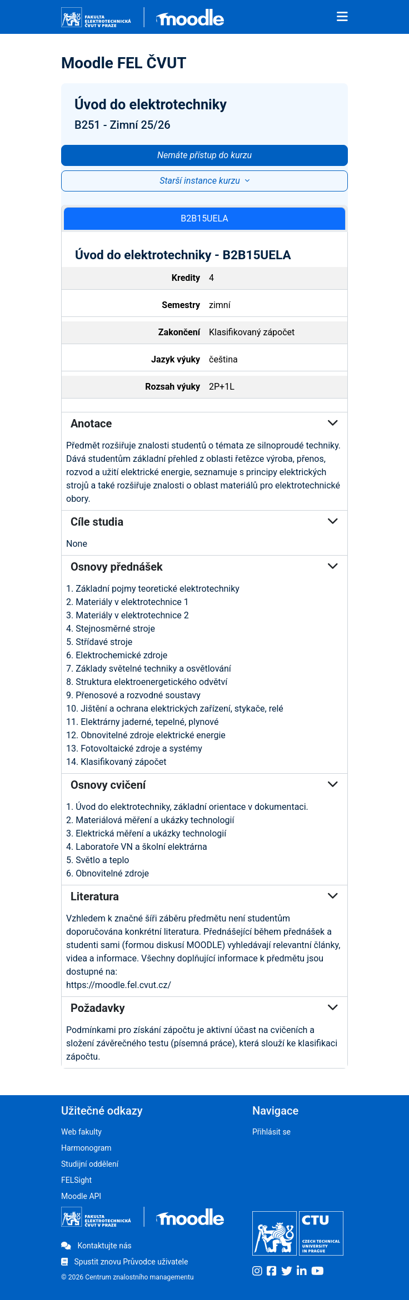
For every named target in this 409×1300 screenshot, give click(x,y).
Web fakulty (81, 1131)
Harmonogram (86, 1147)
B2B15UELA (204, 218)
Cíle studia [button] (204, 521)
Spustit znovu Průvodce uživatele (124, 1261)
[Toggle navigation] (342, 17)
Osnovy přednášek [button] (204, 566)
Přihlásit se (271, 1131)
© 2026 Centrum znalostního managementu (127, 1277)
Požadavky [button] (204, 1008)
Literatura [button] (204, 896)
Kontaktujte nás (96, 1245)
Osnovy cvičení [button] (204, 785)
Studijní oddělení (89, 1164)
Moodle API (81, 1196)
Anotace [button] (204, 423)
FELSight (76, 1180)
